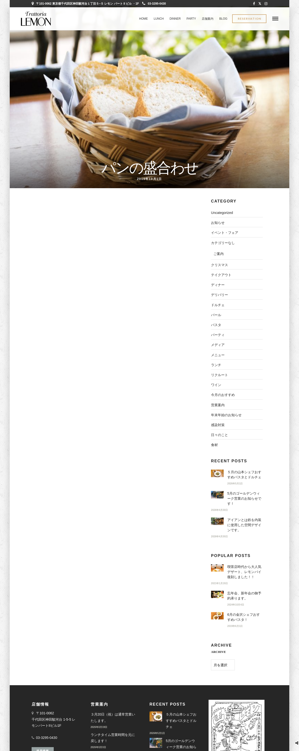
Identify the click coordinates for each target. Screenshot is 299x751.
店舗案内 (207, 18)
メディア (218, 345)
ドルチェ (218, 305)
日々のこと (219, 435)
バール (216, 315)
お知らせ (218, 223)
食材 (214, 445)
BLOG (223, 18)
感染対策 (218, 425)
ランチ (216, 365)
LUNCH (159, 18)
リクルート (219, 375)
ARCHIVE (218, 652)
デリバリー (219, 295)
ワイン (216, 385)
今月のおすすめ (223, 395)
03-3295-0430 (154, 3)
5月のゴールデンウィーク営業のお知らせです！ (244, 498)
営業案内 (218, 405)
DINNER (175, 18)
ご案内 (218, 254)
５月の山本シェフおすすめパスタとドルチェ (181, 720)
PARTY (191, 18)
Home (143, 18)
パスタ (216, 325)
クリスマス (219, 265)
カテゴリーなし (223, 243)
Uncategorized (222, 213)
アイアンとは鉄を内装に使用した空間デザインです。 (244, 525)
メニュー (218, 355)
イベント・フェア (224, 233)
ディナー (218, 285)
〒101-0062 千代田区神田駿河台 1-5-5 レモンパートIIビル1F (53, 719)
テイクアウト (221, 275)
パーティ (218, 335)
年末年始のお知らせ (226, 415)
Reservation (249, 19)
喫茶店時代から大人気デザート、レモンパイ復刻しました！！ (244, 572)
